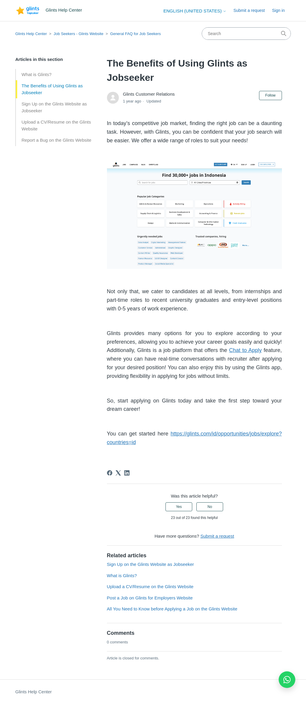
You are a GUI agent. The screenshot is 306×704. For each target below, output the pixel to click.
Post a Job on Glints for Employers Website (150, 597)
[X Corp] (118, 473)
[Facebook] (109, 473)
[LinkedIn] (127, 473)
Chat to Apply (245, 350)
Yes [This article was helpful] (179, 507)
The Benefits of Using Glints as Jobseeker (52, 89)
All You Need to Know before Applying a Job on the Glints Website (172, 608)
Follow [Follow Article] (270, 95)
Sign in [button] (278, 10)
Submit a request (249, 10)
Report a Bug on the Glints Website (57, 140)
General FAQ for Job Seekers (135, 33)
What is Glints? (37, 74)
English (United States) (194, 10)
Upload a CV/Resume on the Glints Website (56, 125)
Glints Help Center (31, 33)
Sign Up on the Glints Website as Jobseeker (54, 107)
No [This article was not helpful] (209, 507)
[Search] (246, 34)
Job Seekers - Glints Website (78, 33)
